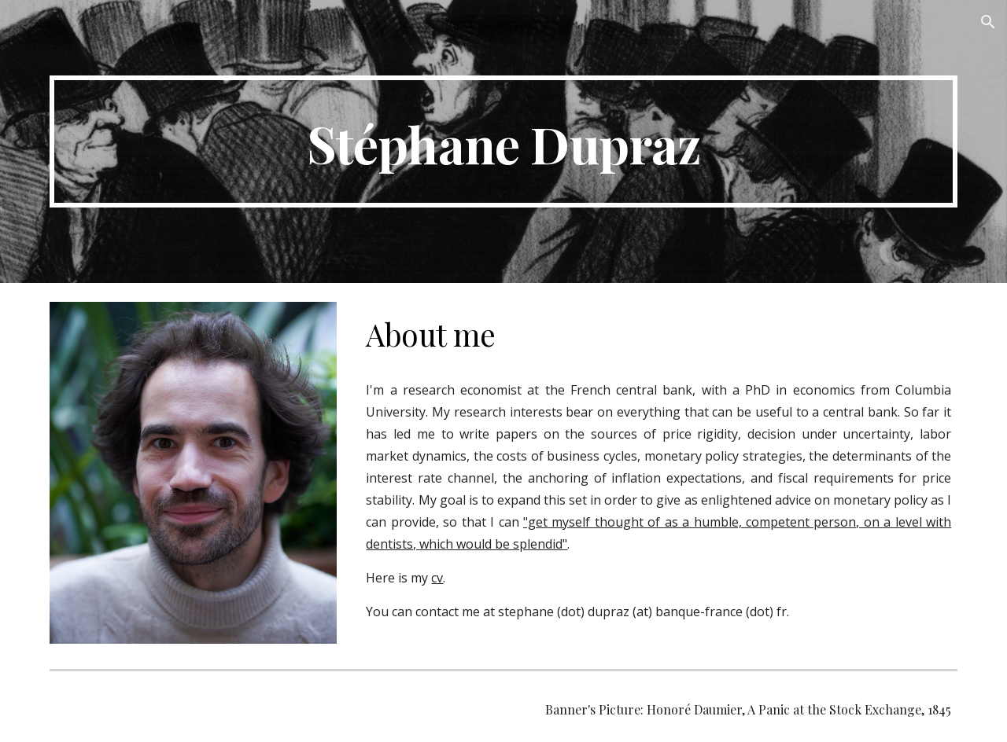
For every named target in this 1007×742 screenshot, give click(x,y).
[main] (503, 141)
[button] (988, 22)
